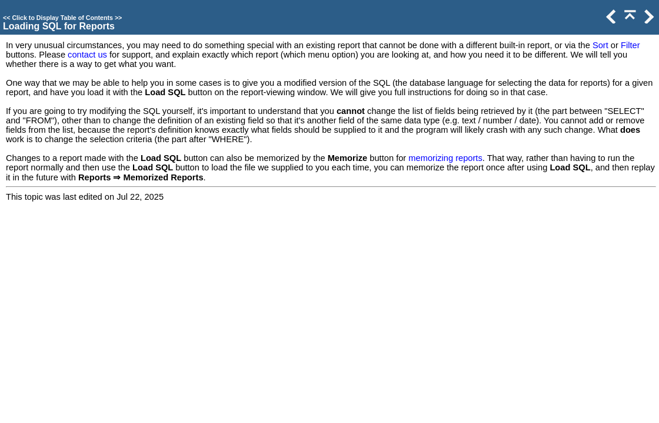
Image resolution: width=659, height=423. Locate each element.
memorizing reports (445, 158)
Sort (600, 45)
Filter (630, 45)
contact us (87, 54)
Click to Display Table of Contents (62, 17)
